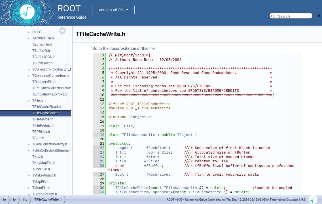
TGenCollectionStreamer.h (52, 150)
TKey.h (37, 157)
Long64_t (124, 147)
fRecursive (157, 174)
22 (98, 147)
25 (98, 161)
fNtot (151, 156)
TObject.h (141, 116)
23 (98, 152)
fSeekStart (157, 147)
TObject (185, 134)
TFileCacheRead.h (46, 107)
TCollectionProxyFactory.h (52, 69)
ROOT (37, 32)
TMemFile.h (41, 188)
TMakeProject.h (44, 175)
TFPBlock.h (41, 132)
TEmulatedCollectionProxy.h (53, 88)
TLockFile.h (41, 169)
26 (98, 165)
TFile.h (37, 101)
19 (98, 134)
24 (98, 156)
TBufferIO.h (41, 51)
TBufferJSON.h (43, 57)
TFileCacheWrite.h (46, 113)
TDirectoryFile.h (44, 82)
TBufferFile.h (42, 44)
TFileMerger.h (42, 119)
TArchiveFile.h (43, 38)
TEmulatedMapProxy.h (49, 94)
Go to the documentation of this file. (124, 48)
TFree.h (38, 138)
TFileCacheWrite (138, 134)
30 (98, 187)
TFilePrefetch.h (43, 126)
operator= (163, 192)
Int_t (120, 152)
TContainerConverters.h (50, 76)
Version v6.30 (111, 10)
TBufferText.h (42, 63)
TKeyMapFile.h (43, 163)
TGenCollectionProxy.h (49, 144)
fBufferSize (158, 152)
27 (98, 174)
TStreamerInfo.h (44, 194)
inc (30, 26)
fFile (151, 161)
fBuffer (154, 165)
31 (98, 192)
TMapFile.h (40, 182)
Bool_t (121, 174)
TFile (127, 126)
